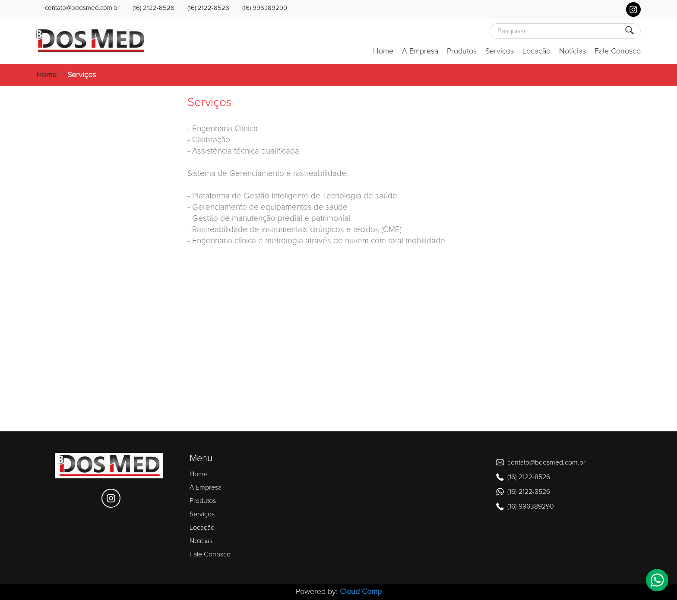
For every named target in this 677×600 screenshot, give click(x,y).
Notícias (572, 51)
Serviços (499, 51)
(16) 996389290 (264, 8)
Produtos (462, 51)
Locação (536, 51)
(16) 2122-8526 (153, 8)
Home (383, 51)
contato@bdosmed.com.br (82, 8)
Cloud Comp (361, 592)
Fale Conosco (618, 51)
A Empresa (420, 51)
